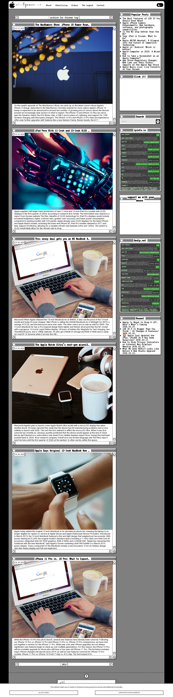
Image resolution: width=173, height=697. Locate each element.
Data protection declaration (129, 693)
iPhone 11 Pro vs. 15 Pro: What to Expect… (62, 558)
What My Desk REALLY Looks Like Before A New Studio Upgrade (140, 349)
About (49, 5)
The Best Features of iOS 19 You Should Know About (141, 19)
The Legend (87, 5)
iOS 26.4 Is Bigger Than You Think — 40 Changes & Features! (140, 330)
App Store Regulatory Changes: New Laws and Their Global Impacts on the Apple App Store (140, 62)
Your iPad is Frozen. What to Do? (139, 37)
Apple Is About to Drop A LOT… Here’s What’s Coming (140, 323)
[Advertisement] (140, 94)
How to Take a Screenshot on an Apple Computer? (140, 57)
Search (158, 121)
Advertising (61, 5)
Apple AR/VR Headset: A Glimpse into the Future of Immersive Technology (140, 42)
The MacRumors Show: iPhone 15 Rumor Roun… (62, 24)
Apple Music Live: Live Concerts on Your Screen (141, 68)
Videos (74, 5)
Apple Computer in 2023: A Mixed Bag (141, 52)
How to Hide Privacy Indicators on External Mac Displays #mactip (140, 344)
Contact (100, 5)
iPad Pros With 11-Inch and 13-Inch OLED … (62, 130)
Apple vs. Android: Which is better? (138, 48)
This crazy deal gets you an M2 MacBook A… (62, 238)
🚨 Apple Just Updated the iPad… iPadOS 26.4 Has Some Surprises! (138, 337)
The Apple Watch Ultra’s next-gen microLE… (62, 344)
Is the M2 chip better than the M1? (140, 32)
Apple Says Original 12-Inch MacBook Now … (62, 450)
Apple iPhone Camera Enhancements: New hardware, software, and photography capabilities (138, 26)
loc (140, 164)
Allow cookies (44, 693)
